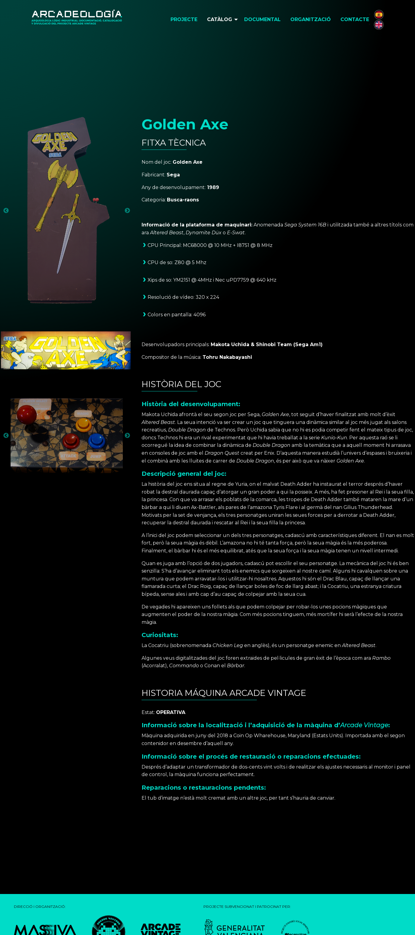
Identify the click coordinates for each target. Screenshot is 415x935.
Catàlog (219, 19)
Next (127, 211)
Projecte (184, 19)
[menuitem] (184, 19)
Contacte (354, 19)
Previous (6, 211)
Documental (262, 19)
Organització (310, 19)
